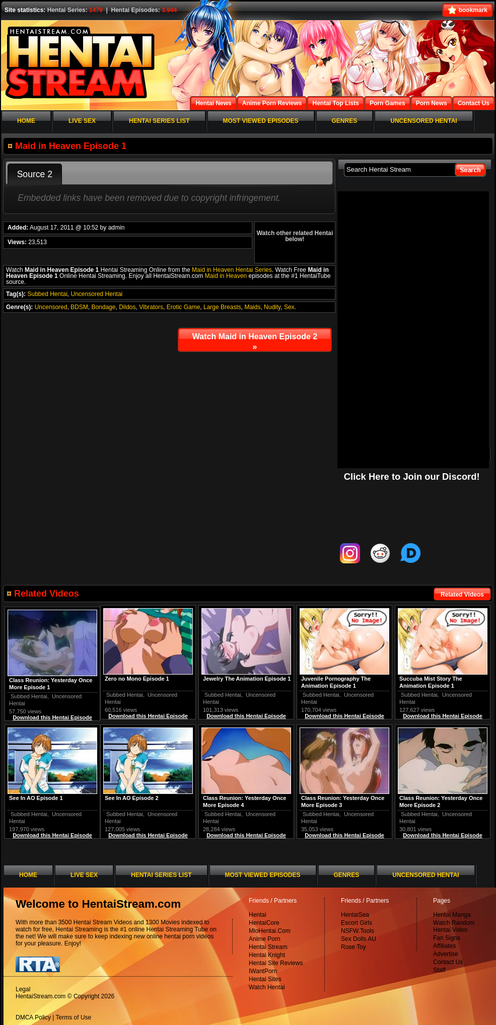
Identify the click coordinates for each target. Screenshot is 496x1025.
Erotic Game (183, 307)
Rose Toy (353, 946)
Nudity (272, 307)
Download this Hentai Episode (442, 716)
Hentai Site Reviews (276, 963)
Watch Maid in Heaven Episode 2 (254, 341)
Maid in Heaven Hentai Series (232, 269)
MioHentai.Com (270, 930)
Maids (252, 307)
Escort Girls (356, 922)
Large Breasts (222, 307)
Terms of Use (74, 1017)
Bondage (103, 307)
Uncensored (51, 307)
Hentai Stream (268, 946)
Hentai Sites (265, 979)
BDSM (79, 307)
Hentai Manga (452, 914)
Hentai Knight (267, 955)
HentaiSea (355, 914)
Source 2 (34, 174)
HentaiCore (264, 922)
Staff (439, 970)
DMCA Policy (33, 1017)
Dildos (127, 307)
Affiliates (444, 945)
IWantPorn (263, 971)
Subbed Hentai (47, 294)
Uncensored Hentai (97, 294)
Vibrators (151, 307)
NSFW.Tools (357, 930)
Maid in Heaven (226, 275)
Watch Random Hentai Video (453, 926)
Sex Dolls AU (358, 938)
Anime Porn (264, 938)
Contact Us (448, 962)
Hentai (257, 914)
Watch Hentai (267, 987)
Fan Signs (446, 937)
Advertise (445, 954)
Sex (289, 307)
